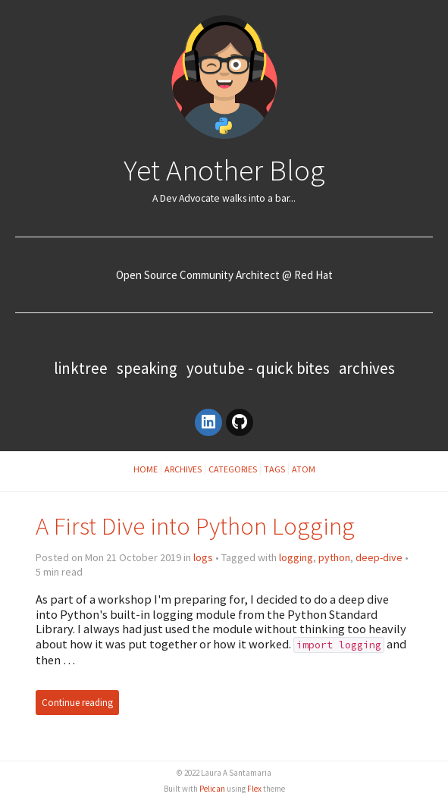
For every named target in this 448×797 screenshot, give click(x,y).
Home (145, 469)
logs (203, 557)
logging (296, 557)
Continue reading (77, 702)
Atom (303, 469)
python (334, 557)
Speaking (147, 368)
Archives (367, 368)
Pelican (212, 788)
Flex (254, 788)
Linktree (81, 368)
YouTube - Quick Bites (258, 368)
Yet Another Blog (224, 170)
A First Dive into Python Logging (195, 525)
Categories (232, 469)
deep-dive (379, 557)
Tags (274, 469)
